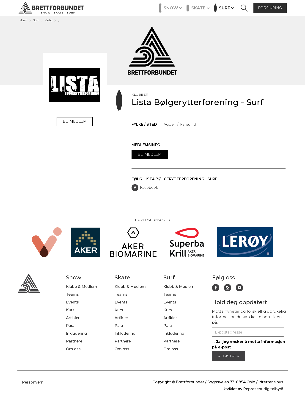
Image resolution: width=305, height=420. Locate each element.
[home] (51, 8)
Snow (73, 277)
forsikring (270, 8)
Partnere (143, 7)
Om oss (73, 349)
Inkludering (76, 333)
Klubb (48, 20)
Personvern (32, 382)
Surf (36, 20)
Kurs (105, 7)
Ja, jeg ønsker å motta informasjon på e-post (248, 344)
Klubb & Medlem (81, 286)
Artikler (121, 7)
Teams (72, 294)
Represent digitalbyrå (263, 389)
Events (89, 7)
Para (70, 325)
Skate (122, 277)
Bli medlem (75, 121)
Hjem (23, 20)
